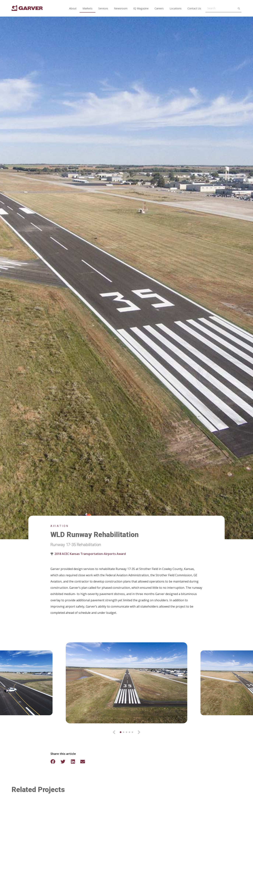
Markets (87, 8)
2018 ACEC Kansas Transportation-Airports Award (90, 554)
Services (103, 8)
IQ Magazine (141, 8)
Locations (176, 8)
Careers (159, 8)
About (73, 8)
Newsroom (120, 8)
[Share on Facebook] (55, 761)
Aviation (59, 526)
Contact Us (194, 8)
